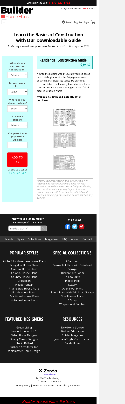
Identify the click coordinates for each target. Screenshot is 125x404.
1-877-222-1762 (17, 172)
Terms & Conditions (43, 364)
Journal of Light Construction (72, 318)
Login (86, 22)
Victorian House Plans (24, 279)
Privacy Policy (23, 364)
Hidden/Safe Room (72, 252)
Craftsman (24, 260)
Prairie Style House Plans (24, 268)
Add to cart (17, 159)
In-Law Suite (72, 256)
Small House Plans (72, 276)
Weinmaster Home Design (24, 330)
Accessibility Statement (68, 364)
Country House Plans (24, 256)
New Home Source (72, 307)
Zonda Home (72, 322)
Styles (20, 218)
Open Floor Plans (72, 268)
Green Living (24, 307)
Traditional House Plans (24, 276)
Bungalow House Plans (24, 244)
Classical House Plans (24, 248)
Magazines (51, 218)
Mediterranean (24, 264)
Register (78, 22)
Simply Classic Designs (24, 318)
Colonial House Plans (24, 252)
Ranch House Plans (24, 272)
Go (43, 208)
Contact (87, 218)
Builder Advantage (72, 311)
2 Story (72, 279)
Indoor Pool (72, 260)
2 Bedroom (72, 240)
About (75, 218)
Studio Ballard (24, 322)
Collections (34, 218)
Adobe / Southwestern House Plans (24, 240)
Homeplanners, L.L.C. (24, 311)
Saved (66, 22)
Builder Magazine (72, 314)
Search (9, 218)
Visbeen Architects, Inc (24, 326)
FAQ (64, 218)
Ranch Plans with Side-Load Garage (72, 272)
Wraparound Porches (72, 283)
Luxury (72, 264)
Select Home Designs (24, 314)
